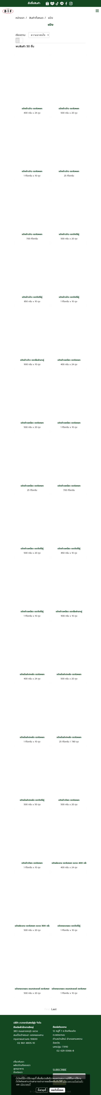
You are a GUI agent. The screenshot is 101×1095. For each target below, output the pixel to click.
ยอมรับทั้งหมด (57, 1090)
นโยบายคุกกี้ (25, 1084)
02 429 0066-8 (65, 1051)
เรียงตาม (22, 35)
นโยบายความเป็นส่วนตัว (73, 1081)
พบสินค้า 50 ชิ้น (25, 46)
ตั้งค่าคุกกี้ (42, 1090)
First (47, 1009)
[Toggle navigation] (97, 11)
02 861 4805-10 (26, 1043)
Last (54, 1009)
